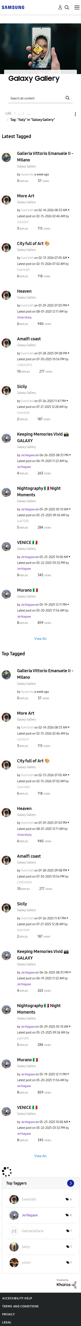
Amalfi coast (29, 338)
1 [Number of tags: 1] (71, 1231)
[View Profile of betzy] (26, 1247)
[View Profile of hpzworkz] (27, 174)
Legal (6, 1322)
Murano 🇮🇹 (27, 590)
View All (40, 639)
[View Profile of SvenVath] (27, 210)
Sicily (22, 386)
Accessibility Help (17, 1298)
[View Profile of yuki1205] (23, 521)
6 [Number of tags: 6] (71, 1199)
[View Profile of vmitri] (26, 1263)
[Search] (40, 98)
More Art (25, 195)
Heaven (24, 291)
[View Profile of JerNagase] (28, 455)
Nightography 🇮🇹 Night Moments (39, 491)
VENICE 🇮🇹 (27, 542)
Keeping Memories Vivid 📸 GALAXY (43, 437)
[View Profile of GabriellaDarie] (32, 1231)
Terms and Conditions (20, 1306)
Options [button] (68, 114)
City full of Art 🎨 (33, 243)
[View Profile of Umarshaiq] (24, 317)
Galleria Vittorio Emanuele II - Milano (45, 156)
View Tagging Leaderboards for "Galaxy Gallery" (40, 1183)
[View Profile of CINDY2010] (24, 365)
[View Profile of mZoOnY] (23, 222)
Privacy (8, 1314)
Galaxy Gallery (26, 166)
